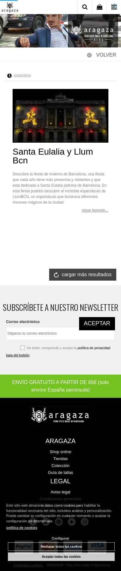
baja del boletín (18, 355)
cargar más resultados (87, 274)
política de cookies (21, 528)
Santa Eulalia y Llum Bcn (53, 156)
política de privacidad (94, 348)
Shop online (61, 451)
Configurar (60, 538)
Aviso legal (61, 492)
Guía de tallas (60, 472)
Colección (60, 465)
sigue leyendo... (95, 210)
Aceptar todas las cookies (61, 556)
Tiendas (60, 458)
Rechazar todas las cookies (61, 546)
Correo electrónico (23, 322)
